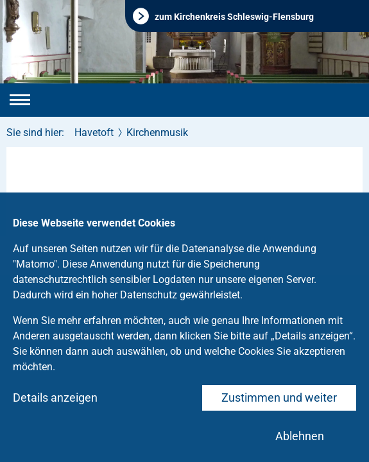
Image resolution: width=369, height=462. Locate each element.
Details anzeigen (55, 397)
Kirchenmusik (157, 132)
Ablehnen (299, 436)
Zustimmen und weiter (279, 397)
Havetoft (94, 132)
